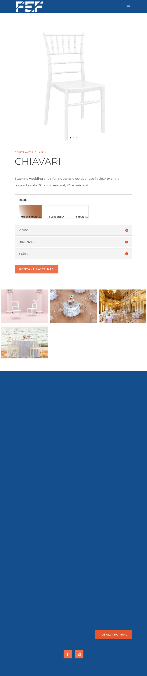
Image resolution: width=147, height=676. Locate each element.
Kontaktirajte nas (36, 269)
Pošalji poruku (113, 634)
